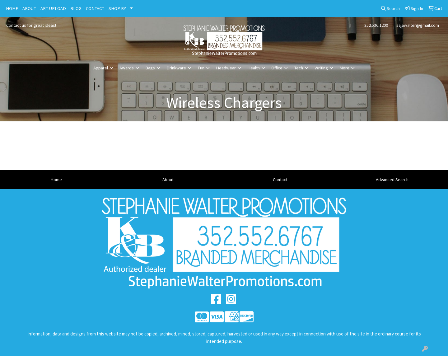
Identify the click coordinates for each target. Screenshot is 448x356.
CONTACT (95, 8)
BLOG (76, 8)
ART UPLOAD (53, 8)
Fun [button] (201, 68)
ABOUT (29, 8)
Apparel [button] (100, 68)
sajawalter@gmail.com (417, 25)
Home (56, 179)
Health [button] (253, 68)
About (168, 179)
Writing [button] (321, 68)
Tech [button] (298, 68)
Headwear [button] (226, 68)
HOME (12, 8)
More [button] (344, 68)
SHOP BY (117, 8)
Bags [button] (150, 68)
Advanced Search (392, 179)
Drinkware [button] (176, 68)
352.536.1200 (376, 25)
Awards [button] (126, 68)
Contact (280, 179)
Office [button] (276, 68)
